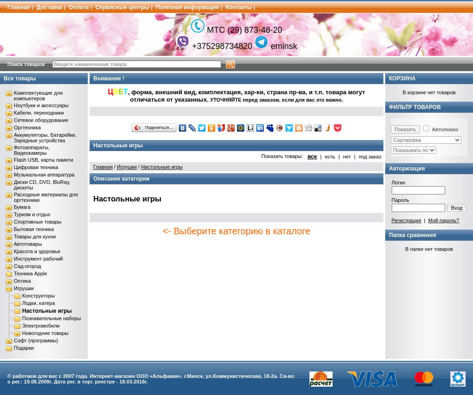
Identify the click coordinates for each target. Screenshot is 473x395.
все (312, 156)
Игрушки (24, 288)
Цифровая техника (36, 167)
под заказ (369, 156)
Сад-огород (27, 266)
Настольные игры (47, 311)
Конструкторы (38, 295)
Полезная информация (187, 7)
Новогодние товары (45, 333)
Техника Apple (30, 273)
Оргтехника (27, 127)
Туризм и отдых (32, 214)
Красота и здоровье (37, 251)
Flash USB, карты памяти (43, 160)
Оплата (79, 7)
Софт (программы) (36, 340)
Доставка (49, 7)
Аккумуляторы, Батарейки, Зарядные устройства (45, 137)
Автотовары (28, 244)
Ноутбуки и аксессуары (41, 105)
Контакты (239, 7)
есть (330, 156)
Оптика (22, 281)
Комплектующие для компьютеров (38, 95)
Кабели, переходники (39, 112)
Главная (18, 7)
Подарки (24, 348)
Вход (457, 208)
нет (347, 156)
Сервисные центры (122, 7)
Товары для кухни (35, 236)
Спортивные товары (37, 222)
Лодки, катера (38, 303)
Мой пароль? (443, 220)
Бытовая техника (34, 229)
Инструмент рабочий (38, 258)
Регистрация (406, 220)
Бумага (22, 207)
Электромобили (41, 325)
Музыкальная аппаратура (44, 174)
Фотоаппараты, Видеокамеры (31, 150)
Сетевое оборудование (41, 120)
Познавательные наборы (51, 318)
